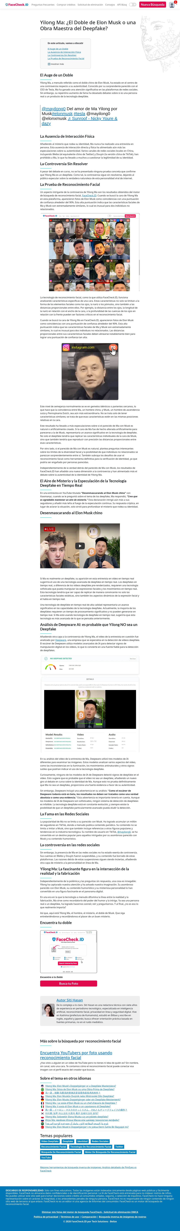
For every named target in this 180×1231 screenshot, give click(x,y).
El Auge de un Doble (58, 48)
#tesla (79, 113)
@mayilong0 (54, 108)
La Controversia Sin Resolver (62, 55)
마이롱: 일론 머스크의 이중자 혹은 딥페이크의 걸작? (71, 1113)
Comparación (88, 1216)
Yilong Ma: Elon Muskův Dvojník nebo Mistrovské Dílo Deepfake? (79, 1096)
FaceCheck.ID (89, 195)
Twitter (119, 1146)
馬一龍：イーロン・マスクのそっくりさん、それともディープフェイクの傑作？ (86, 1109)
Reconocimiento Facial (53, 1146)
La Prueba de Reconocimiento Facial (66, 58)
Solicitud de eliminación (90, 4)
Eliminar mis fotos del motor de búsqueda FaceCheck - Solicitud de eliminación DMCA (90, 1212)
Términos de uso (70, 1216)
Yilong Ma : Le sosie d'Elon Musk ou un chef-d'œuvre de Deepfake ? (81, 1103)
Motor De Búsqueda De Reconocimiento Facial (110, 1152)
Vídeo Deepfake (50, 1141)
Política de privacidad (46, 1216)
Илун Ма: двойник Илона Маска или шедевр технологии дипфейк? (82, 1120)
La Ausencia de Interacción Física (64, 52)
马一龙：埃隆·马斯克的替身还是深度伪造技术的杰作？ (73, 1092)
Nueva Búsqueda (152, 4)
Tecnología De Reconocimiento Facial (90, 1146)
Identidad (82, 1141)
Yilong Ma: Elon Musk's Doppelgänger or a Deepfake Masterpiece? (80, 1085)
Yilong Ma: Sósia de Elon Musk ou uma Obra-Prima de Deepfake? (79, 1089)
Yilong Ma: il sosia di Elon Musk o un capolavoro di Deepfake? (78, 1106)
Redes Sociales (100, 1141)
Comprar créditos (66, 4)
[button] (172, 4)
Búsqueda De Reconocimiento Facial (61, 1152)
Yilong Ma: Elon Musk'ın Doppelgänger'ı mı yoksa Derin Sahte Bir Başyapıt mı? (87, 1126)
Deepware (60, 640)
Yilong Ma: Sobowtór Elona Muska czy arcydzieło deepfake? (76, 1116)
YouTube (46, 1157)
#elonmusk (62, 113)
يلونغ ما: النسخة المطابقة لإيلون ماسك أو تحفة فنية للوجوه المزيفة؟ (76, 1123)
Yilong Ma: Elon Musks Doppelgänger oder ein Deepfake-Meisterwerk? (82, 1099)
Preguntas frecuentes (43, 4)
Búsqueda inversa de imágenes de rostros (122, 1216)
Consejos (110, 4)
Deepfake (68, 1141)
